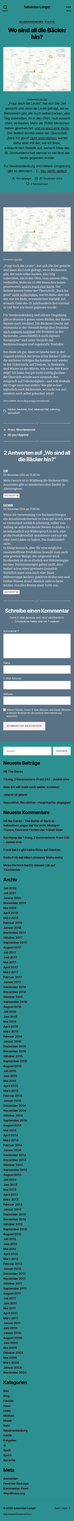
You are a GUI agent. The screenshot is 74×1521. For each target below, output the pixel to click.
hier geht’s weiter (53, 171)
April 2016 (10, 1026)
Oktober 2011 (12, 1283)
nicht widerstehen (43, 138)
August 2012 (12, 1234)
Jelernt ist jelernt (15, 794)
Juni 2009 (10, 1343)
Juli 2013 (9, 1179)
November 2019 (14, 903)
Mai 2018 (9, 908)
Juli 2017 (9, 952)
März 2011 (10, 1318)
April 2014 (10, 1135)
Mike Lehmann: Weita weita (43, 857)
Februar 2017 (12, 977)
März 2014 (10, 1140)
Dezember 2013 (14, 1155)
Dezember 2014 (14, 1105)
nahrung (55, 409)
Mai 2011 (9, 1308)
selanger (26, 178)
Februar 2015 (12, 1095)
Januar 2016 (12, 1041)
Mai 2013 (9, 1189)
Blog (6, 1396)
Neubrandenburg (31, 21)
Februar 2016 (12, 1036)
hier (34, 401)
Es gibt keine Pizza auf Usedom (39, 850)
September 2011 (15, 1288)
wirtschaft (14, 412)
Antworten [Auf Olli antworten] (11, 495)
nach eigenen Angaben (19, 332)
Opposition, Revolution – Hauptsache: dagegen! (37, 802)
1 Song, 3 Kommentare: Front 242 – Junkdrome (36, 779)
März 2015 (10, 1091)
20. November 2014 (50, 178)
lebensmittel (41, 409)
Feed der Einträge (15, 1483)
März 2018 (10, 918)
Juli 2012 (9, 1239)
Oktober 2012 (13, 1224)
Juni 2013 (10, 1184)
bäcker (12, 409)
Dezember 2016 (14, 987)
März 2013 (10, 1199)
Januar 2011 (12, 1323)
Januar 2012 (12, 1268)
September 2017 (15, 942)
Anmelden (10, 1478)
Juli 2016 (9, 1011)
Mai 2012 (9, 1249)
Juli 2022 (9, 888)
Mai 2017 (9, 962)
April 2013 (10, 1194)
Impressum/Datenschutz (17, 1514)
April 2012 (10, 1254)
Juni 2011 (10, 1303)
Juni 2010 (10, 1328)
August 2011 (12, 1293)
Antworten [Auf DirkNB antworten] (11, 592)
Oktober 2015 (13, 1056)
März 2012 (10, 1259)
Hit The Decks (13, 771)
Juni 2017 (10, 957)
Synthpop (10, 837)
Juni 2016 (10, 1016)
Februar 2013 (12, 1204)
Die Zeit (43, 99)
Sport (7, 1455)
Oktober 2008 (13, 1352)
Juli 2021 (9, 893)
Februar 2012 (12, 1263)
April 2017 (10, 967)
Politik (50, 21)
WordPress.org (14, 1493)
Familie (8, 1401)
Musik (7, 1420)
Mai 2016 (9, 1021)
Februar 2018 (12, 922)
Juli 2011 (9, 1298)
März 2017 (10, 972)
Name (6, 663)
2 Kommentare (39, 183)
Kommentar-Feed (15, 1488)
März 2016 (10, 1031)
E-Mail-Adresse (12, 678)
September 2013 (15, 1170)
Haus (7, 1405)
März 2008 (11, 1362)
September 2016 (15, 1002)
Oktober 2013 (13, 1165)
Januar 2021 (12, 898)
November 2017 (14, 932)
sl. (4, 1445)
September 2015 (15, 1061)
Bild (6, 1391)
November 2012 (14, 1219)
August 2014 (12, 1125)
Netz (6, 1425)
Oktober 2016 (13, 997)
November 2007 (15, 1372)
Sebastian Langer (37, 7)
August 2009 (12, 1338)
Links (7, 1410)
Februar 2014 (12, 1145)
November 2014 (14, 1110)
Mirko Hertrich (13, 865)
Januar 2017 (12, 982)
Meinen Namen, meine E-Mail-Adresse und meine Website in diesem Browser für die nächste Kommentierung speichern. (38, 713)
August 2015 (12, 1066)
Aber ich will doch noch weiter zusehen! (31, 787)
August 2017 (12, 947)
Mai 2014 (9, 1130)
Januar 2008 (12, 1367)
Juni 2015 (10, 1076)
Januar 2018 (12, 927)
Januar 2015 (12, 1100)
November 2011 (14, 1278)
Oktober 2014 (13, 1115)
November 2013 (14, 1160)
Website (8, 694)
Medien (8, 1415)
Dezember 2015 (14, 1046)
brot (30, 409)
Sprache (9, 1460)
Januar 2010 (12, 1333)
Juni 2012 (10, 1244)
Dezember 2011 (14, 1273)
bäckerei (22, 409)
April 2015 (10, 1086)
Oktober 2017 (13, 937)
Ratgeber (10, 1440)
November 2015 (14, 1051)
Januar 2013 (12, 1209)
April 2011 (10, 1313)
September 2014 (15, 1120)
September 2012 (15, 1229)
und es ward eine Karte (52, 128)
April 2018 (10, 913)
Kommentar (11, 631)
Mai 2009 (10, 1348)
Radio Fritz (10, 857)
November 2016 (14, 992)
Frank (7, 850)
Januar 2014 (12, 1150)
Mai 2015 (9, 1081)
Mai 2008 (10, 1357)
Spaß (7, 1450)
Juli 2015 (9, 1071)
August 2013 (12, 1175)
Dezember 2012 (14, 1214)
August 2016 (12, 1007)
